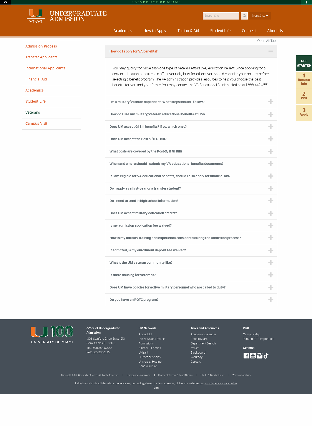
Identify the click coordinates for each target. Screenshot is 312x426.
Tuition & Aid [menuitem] (188, 31)
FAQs (120, 46)
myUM (195, 379)
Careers (196, 393)
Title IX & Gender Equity (212, 407)
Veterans (32, 144)
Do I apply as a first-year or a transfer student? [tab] (145, 220)
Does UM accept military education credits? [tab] (143, 245)
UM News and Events (152, 370)
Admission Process (41, 78)
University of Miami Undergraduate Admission (64, 46)
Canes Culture (148, 398)
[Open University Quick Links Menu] (306, 2)
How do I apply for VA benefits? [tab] (134, 83)
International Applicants (45, 100)
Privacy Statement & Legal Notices (175, 407)
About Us (105, 46)
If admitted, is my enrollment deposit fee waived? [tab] (148, 282)
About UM (145, 366)
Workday (196, 388)
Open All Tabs (267, 72)
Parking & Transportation (259, 370)
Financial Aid (36, 111)
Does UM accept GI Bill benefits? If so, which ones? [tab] (148, 158)
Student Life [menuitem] (220, 31)
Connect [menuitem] (249, 31)
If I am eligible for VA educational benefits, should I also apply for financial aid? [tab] (170, 208)
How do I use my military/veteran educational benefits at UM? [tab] (157, 146)
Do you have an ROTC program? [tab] (134, 331)
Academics (34, 122)
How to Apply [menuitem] (154, 31)
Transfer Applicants (41, 89)
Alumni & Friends (150, 379)
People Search (200, 370)
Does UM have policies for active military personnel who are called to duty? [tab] (168, 319)
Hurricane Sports (150, 388)
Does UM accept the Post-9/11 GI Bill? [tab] (138, 170)
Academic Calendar (203, 366)
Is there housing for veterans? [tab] (133, 306)
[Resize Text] (275, 44)
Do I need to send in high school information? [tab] (144, 232)
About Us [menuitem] (275, 31)
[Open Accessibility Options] (5, 2)
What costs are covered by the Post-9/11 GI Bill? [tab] (146, 183)
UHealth (144, 384)
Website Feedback (241, 407)
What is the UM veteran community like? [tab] (141, 294)
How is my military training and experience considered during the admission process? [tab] (175, 269)
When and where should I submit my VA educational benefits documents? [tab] (166, 195)
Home (26, 46)
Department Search (203, 375)
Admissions (146, 375)
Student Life (35, 133)
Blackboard (198, 384)
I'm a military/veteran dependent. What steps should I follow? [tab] (157, 133)
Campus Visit (36, 155)
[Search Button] (244, 16)
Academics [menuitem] (122, 31)
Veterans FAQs (139, 47)
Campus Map (251, 366)
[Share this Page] (286, 44)
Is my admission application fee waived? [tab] (141, 257)
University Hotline (150, 393)
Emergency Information (138, 407)
